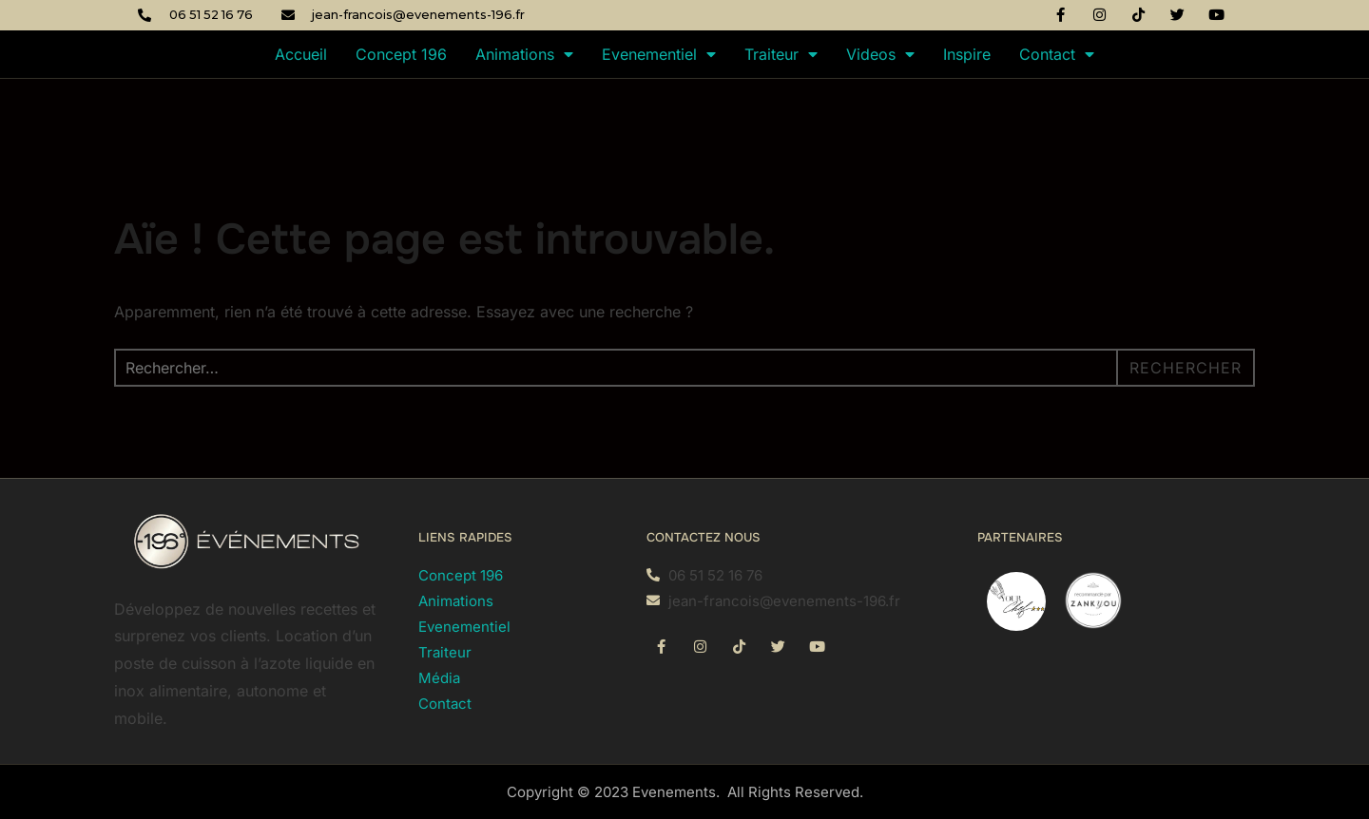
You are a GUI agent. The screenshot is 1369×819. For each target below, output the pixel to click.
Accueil (301, 54)
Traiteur (781, 54)
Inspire (967, 54)
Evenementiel (659, 54)
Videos (880, 54)
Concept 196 (401, 54)
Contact (1056, 54)
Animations (524, 54)
